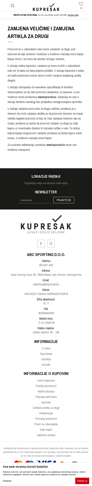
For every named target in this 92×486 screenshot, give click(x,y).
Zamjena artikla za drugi (46, 408)
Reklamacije (46, 413)
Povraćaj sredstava (46, 419)
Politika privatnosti (46, 386)
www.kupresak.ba (47, 97)
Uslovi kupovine (46, 380)
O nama (46, 348)
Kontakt (46, 365)
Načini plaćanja (46, 391)
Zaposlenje (46, 354)
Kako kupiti (46, 429)
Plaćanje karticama (46, 397)
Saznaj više (73, 15)
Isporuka (46, 402)
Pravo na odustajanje (46, 424)
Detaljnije (7, 480)
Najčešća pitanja (46, 435)
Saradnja (46, 359)
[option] (46, 15)
